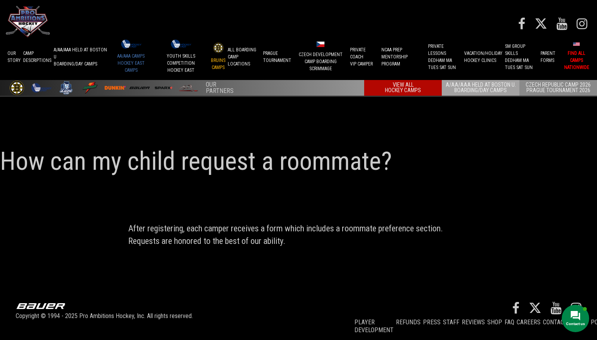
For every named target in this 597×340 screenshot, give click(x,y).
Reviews (473, 322)
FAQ (509, 322)
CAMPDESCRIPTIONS (37, 57)
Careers (529, 322)
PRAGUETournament (277, 57)
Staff (451, 322)
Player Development (374, 326)
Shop (494, 322)
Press (432, 322)
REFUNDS (408, 322)
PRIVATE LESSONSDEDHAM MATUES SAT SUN (442, 57)
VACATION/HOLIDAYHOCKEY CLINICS (483, 57)
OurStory (14, 57)
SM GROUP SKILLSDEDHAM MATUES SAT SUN (519, 57)
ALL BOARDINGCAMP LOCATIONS (242, 57)
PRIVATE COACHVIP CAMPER (361, 57)
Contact (555, 322)
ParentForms (548, 57)
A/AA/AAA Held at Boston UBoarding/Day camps (80, 57)
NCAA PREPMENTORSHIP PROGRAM (394, 57)
